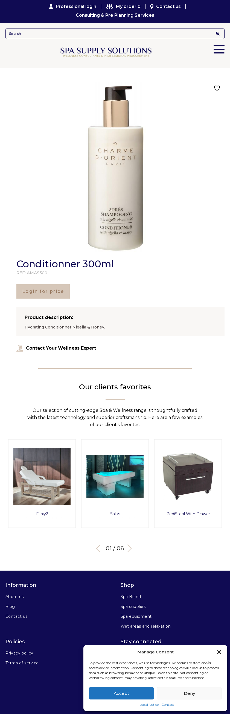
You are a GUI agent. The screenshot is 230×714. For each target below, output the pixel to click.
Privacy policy (19, 650)
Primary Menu (219, 45)
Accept (121, 693)
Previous (100, 546)
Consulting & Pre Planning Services (115, 15)
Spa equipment (136, 614)
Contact (167, 704)
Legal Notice (149, 704)
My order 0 (123, 6)
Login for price (43, 291)
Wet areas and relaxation (146, 624)
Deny (189, 693)
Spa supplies (133, 604)
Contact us (165, 6)
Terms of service (22, 660)
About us (14, 594)
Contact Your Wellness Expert (56, 348)
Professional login (73, 6)
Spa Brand (131, 594)
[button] (219, 652)
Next (128, 546)
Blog (10, 604)
